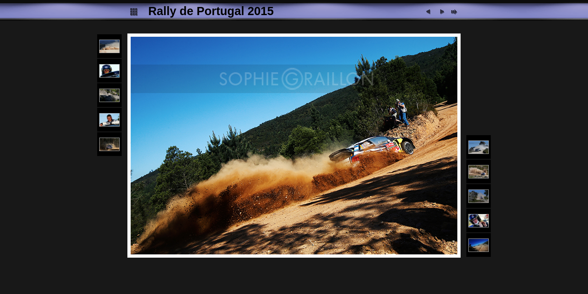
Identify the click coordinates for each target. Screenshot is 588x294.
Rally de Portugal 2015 (211, 11)
